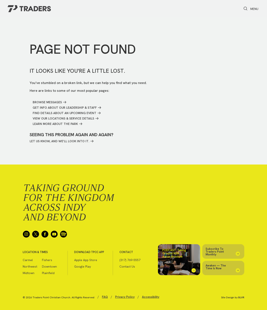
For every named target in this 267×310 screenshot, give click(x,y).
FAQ (105, 297)
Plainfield (48, 273)
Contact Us (127, 266)
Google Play (82, 266)
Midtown (28, 273)
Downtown (49, 266)
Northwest (30, 266)
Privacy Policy (125, 297)
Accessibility (150, 297)
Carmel (28, 260)
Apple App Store (85, 260)
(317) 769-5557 (129, 260)
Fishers (47, 260)
